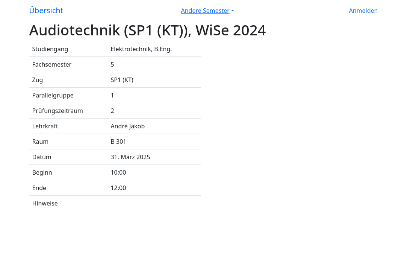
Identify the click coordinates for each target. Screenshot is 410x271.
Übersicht (46, 10)
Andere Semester (205, 10)
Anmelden (363, 10)
